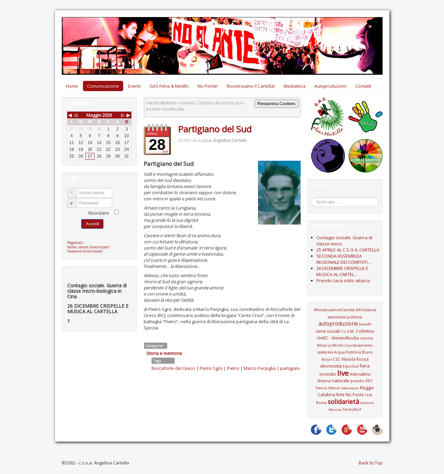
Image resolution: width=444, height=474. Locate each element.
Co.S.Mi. (348, 331)
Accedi (92, 223)
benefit (365, 324)
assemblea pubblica (345, 317)
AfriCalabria (366, 309)
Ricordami (98, 213)
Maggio (93, 115)
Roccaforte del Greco (173, 368)
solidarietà (343, 402)
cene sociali (328, 331)
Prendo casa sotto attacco (343, 280)
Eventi (134, 86)
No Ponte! (208, 86)
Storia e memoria (164, 353)
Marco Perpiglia (260, 368)
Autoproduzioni (330, 86)
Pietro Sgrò (211, 368)
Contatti (363, 86)
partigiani (290, 368)
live (343, 373)
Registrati (77, 242)
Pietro (233, 368)
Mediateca (294, 86)
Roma (321, 402)
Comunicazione (103, 86)
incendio (327, 374)
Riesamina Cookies (276, 103)
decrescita (331, 366)
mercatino (360, 374)
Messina (324, 380)
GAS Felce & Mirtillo (169, 86)
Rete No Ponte (350, 394)
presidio (357, 380)
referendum (350, 388)
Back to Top (371, 463)
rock (368, 394)
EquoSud (351, 366)
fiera (365, 366)
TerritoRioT (352, 409)
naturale (340, 380)
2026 (107, 115)
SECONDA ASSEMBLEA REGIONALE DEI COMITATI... (343, 259)
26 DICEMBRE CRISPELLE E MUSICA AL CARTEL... (342, 271)
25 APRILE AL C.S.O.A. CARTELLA (347, 250)
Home (72, 86)
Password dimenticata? (85, 251)
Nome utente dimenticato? (88, 247)
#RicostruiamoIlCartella (334, 309)
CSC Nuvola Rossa (351, 359)
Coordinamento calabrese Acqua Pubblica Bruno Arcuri (345, 352)
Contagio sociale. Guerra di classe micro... (344, 240)
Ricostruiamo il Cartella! (251, 86)
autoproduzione (338, 323)
